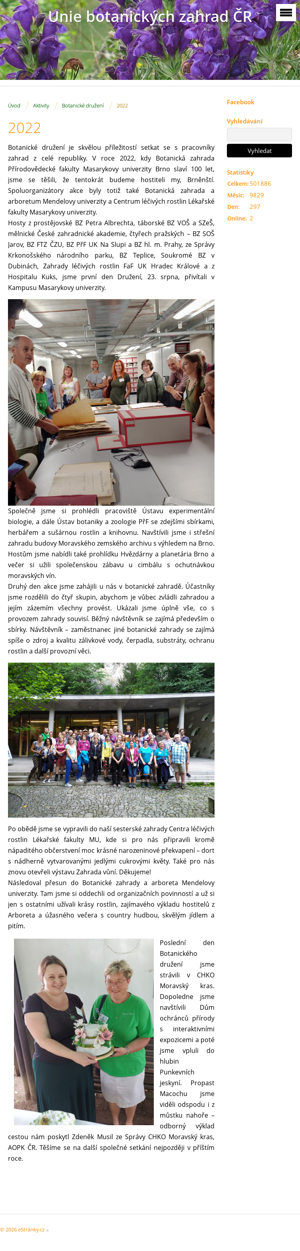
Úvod (14, 105)
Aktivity (41, 105)
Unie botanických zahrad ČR (150, 16)
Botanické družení (83, 105)
